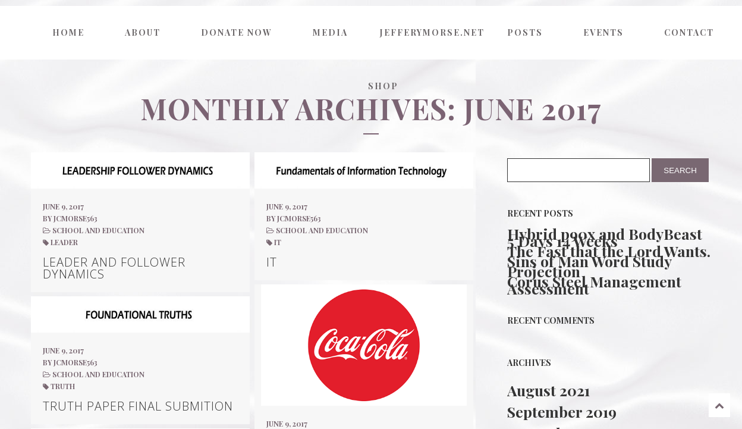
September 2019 (562, 411)
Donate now (236, 32)
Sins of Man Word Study (589, 261)
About (143, 32)
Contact (689, 32)
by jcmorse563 (70, 218)
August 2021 (548, 390)
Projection (543, 271)
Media (330, 32)
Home (68, 32)
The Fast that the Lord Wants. (608, 251)
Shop (383, 86)
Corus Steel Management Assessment (594, 285)
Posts (525, 32)
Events (603, 32)
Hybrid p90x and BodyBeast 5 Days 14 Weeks (604, 237)
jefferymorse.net (430, 32)
